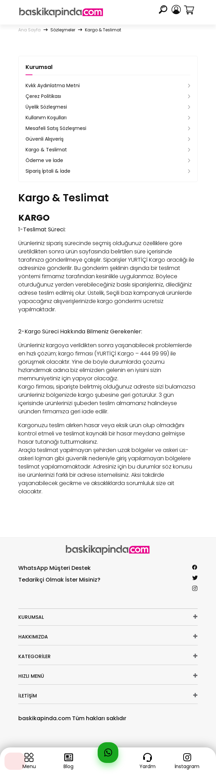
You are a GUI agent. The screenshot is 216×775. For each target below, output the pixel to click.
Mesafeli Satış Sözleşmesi (56, 128)
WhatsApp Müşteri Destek (54, 568)
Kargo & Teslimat (46, 149)
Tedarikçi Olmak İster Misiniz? (59, 580)
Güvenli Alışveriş (44, 138)
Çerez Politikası (43, 96)
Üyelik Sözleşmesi (46, 106)
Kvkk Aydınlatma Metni (53, 85)
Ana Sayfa (29, 30)
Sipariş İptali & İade (48, 171)
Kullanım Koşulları (46, 117)
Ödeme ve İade (44, 160)
